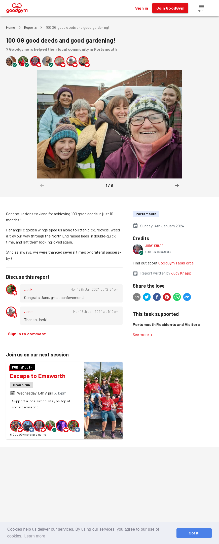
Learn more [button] (34, 536)
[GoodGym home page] (17, 7)
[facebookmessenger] (187, 298)
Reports (30, 27)
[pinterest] (167, 298)
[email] (137, 298)
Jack (28, 289)
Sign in (141, 8)
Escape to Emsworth (37, 375)
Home (10, 27)
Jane (28, 311)
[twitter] (147, 298)
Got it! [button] (194, 533)
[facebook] (157, 298)
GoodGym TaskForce (176, 262)
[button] (201, 8)
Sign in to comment (27, 334)
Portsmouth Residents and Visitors (166, 324)
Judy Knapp (154, 245)
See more (143, 334)
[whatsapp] (177, 298)
